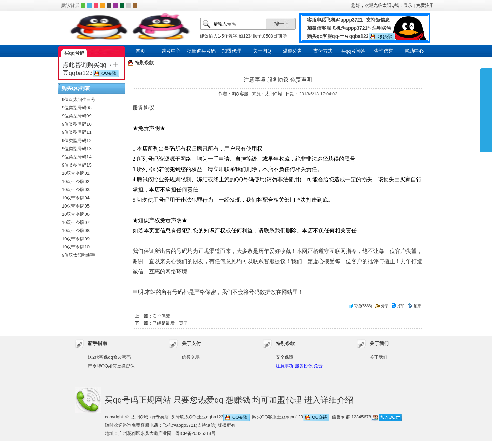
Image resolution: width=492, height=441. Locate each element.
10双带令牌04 (76, 197)
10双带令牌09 (76, 238)
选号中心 (170, 51)
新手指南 (97, 343)
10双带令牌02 (76, 181)
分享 (381, 306)
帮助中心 (414, 51)
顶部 (414, 306)
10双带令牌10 (76, 247)
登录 (408, 5)
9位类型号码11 (77, 132)
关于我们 (379, 343)
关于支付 (191, 343)
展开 (486, 110)
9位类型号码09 (77, 115)
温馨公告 (292, 51)
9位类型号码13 (77, 148)
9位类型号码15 (77, 165)
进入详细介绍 (328, 399)
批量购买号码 (201, 51)
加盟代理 (231, 51)
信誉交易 (191, 357)
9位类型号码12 (77, 140)
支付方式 (322, 51)
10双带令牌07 (76, 222)
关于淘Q (262, 51)
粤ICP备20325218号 (195, 433)
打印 (398, 306)
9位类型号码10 (77, 124)
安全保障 (161, 316)
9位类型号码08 (77, 107)
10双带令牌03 (76, 189)
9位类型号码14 (77, 156)
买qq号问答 (353, 51)
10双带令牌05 (76, 206)
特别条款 (285, 343)
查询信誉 (383, 51)
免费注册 (425, 5)
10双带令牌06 (76, 214)
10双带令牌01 (76, 173)
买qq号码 (74, 53)
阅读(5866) (360, 306)
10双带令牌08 (76, 230)
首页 (140, 51)
